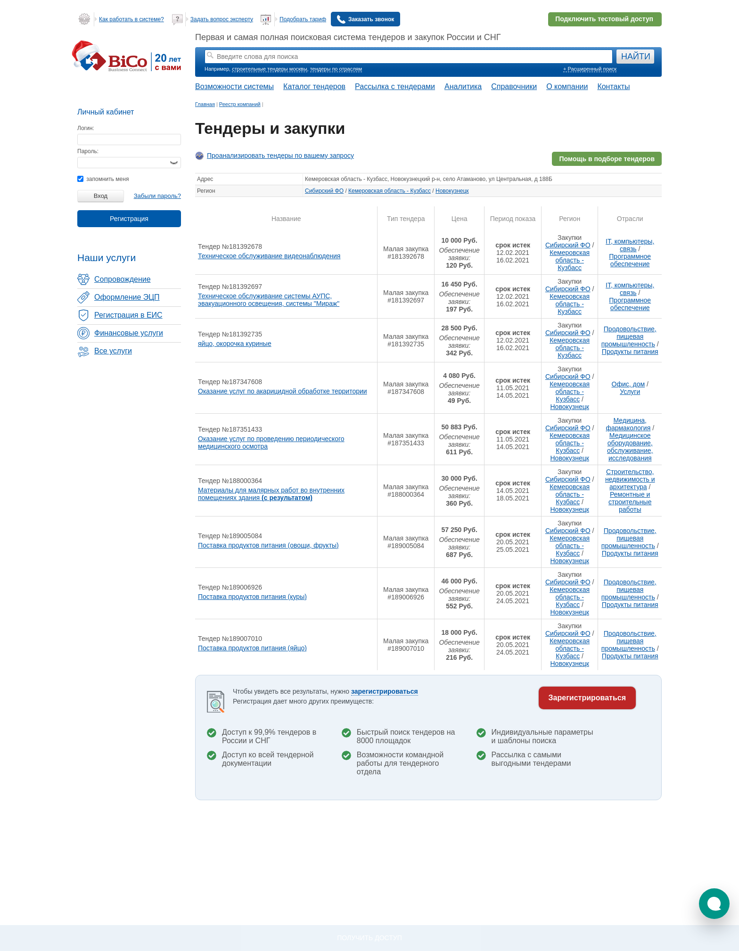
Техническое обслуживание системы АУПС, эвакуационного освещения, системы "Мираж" (268, 299)
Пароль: (88, 151)
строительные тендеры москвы (269, 69)
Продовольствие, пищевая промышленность (629, 336)
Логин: (85, 128)
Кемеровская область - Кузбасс (389, 191)
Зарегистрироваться (587, 698)
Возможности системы (234, 86)
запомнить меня (103, 179)
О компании (567, 86)
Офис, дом (628, 384)
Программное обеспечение (630, 260)
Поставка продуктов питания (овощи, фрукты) (268, 545)
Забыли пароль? (157, 195)
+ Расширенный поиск (589, 69)
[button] (714, 903)
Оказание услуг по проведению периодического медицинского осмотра (271, 442)
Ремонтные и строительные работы (629, 502)
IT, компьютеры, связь (630, 245)
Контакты (613, 86)
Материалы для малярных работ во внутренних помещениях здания (271, 493)
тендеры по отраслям (336, 69)
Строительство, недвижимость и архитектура (630, 479)
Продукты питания (630, 351)
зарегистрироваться (384, 691)
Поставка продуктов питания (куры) (252, 596)
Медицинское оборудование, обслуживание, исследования (630, 447)
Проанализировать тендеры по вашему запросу (280, 155)
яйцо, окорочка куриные (234, 343)
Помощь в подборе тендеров (607, 159)
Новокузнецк (452, 191)
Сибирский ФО (324, 191)
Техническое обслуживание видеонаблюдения (269, 256)
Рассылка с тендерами (395, 86)
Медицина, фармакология (628, 424)
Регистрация (129, 218)
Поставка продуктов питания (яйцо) (252, 648)
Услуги (630, 391)
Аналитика (463, 86)
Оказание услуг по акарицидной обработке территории (282, 391)
